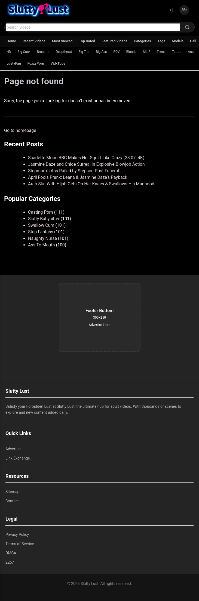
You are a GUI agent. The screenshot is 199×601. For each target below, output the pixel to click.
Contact (12, 501)
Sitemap (12, 492)
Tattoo (176, 52)
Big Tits (83, 52)
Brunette (43, 52)
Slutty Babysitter (44, 218)
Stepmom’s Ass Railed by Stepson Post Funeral (73, 170)
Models (177, 41)
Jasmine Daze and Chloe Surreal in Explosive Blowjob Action (86, 164)
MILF (146, 52)
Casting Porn (40, 212)
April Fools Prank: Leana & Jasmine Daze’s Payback (77, 177)
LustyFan (14, 63)
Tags (161, 41)
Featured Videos (114, 41)
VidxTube (58, 63)
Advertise (13, 449)
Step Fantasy (40, 231)
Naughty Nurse (42, 238)
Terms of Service (19, 544)
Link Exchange (17, 458)
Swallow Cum (41, 225)
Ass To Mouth (41, 244)
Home (11, 41)
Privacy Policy (17, 534)
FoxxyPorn (35, 63)
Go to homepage (20, 130)
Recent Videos (34, 41)
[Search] (187, 27)
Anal (191, 52)
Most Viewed (62, 41)
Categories (142, 41)
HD (9, 52)
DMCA (10, 553)
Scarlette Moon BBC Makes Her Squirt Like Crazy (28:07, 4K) (86, 157)
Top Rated (87, 41)
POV (116, 52)
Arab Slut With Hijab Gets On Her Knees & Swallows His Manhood (91, 183)
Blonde (131, 52)
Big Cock (23, 52)
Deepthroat (64, 52)
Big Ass (101, 52)
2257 (9, 562)
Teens (161, 52)
